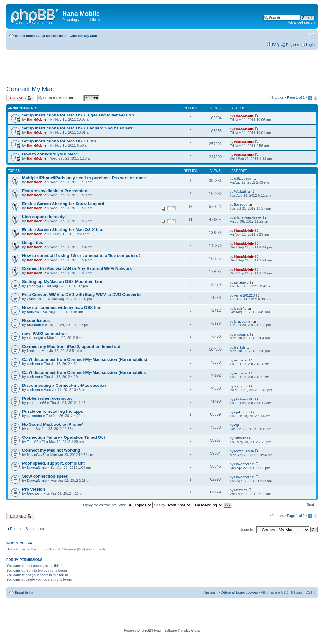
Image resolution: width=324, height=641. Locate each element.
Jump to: (247, 529)
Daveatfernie (37, 467)
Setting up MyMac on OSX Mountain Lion (62, 281)
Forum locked (20, 98)
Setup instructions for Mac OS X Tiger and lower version (78, 115)
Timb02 (32, 441)
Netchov (33, 493)
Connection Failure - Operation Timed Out (63, 437)
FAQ (275, 45)
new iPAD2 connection (44, 333)
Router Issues (36, 320)
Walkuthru (242, 191)
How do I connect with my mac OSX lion (62, 307)
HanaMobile (37, 119)
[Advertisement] (121, 65)
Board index (25, 36)
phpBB (146, 630)
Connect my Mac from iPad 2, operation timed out (71, 346)
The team (210, 592)
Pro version (33, 489)
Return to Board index (27, 529)
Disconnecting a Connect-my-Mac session (64, 385)
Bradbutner (35, 325)
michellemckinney (248, 217)
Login (310, 45)
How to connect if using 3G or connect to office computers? (81, 255)
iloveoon (240, 204)
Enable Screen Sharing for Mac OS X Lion (63, 229)
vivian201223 (37, 299)
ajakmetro (34, 416)
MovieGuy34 (37, 454)
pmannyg (34, 286)
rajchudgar (35, 338)
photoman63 (36, 403)
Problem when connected (47, 398)
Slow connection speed (45, 476)
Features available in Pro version (54, 190)
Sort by (172, 505)
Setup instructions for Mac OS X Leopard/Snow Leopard (78, 128)
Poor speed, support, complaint (53, 463)
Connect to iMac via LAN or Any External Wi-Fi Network (77, 268)
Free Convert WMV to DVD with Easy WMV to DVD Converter (82, 294)
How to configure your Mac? (50, 154)
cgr (29, 428)
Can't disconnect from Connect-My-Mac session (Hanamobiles (84, 372)
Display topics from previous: (117, 505)
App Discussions (52, 36)
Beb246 (33, 312)
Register (292, 45)
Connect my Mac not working (51, 450)
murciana (241, 334)
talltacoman (243, 178)
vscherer (33, 364)
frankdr (32, 351)
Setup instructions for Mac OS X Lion (59, 141)
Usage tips (32, 242)
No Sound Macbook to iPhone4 (53, 424)
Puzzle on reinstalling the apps (52, 411)
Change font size (310, 34)
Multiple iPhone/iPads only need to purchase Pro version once (84, 177)
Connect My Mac (83, 36)
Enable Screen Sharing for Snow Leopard (63, 203)
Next (310, 504)
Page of (296, 97)
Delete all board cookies (239, 592)
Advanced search (301, 22)
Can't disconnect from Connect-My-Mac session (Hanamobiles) (84, 359)
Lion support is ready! (44, 216)
